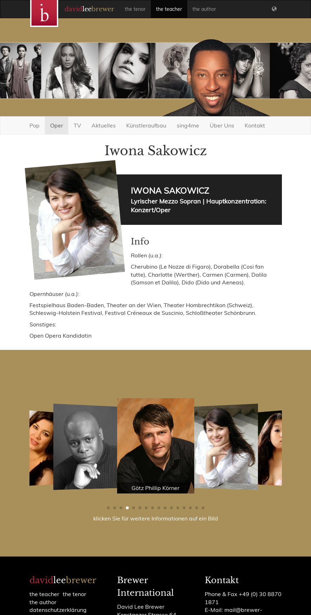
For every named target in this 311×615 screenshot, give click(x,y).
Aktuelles (104, 125)
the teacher (169, 9)
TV (77, 125)
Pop (34, 125)
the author (204, 9)
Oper (56, 125)
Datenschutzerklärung (58, 609)
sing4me (188, 125)
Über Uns (222, 125)
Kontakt (255, 125)
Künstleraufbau (146, 125)
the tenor (135, 9)
